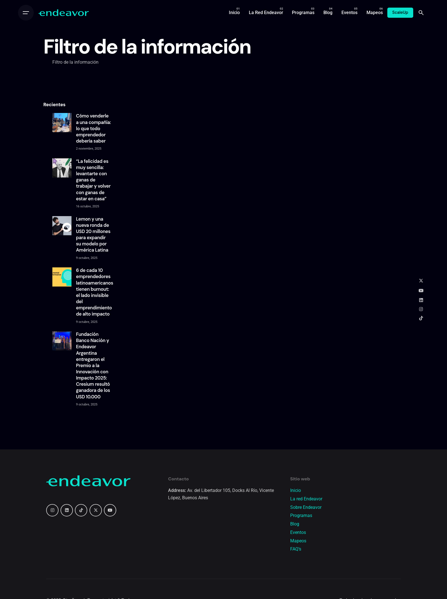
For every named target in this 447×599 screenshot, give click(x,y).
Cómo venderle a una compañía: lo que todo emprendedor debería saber (93, 128)
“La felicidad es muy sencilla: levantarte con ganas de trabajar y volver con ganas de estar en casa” (93, 180)
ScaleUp (400, 12)
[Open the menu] (26, 13)
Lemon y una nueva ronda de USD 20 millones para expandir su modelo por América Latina (93, 234)
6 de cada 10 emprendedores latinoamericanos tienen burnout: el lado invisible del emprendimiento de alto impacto (94, 292)
